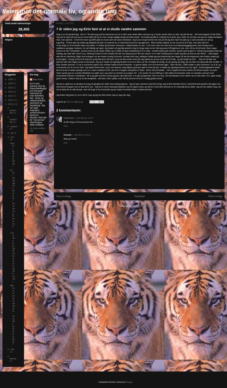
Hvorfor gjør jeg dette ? (12, 154)
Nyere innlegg (63, 196)
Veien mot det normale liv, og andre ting (59, 11)
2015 (10, 87)
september (13, 120)
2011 (10, 104)
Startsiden (139, 196)
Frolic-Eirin (69, 118)
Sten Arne (38, 79)
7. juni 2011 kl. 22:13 (81, 135)
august (14, 126)
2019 (10, 83)
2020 (10, 79)
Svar (66, 126)
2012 (10, 100)
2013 (10, 96)
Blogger (129, 382)
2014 (10, 92)
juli (12, 133)
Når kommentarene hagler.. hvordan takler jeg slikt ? (12, 314)
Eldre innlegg (215, 196)
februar (13, 358)
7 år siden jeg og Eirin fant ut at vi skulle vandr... (12, 257)
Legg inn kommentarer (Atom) (145, 206)
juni (12, 137)
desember (13, 111)
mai (12, 349)
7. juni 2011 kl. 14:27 (84, 118)
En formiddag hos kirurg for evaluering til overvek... (12, 199)
